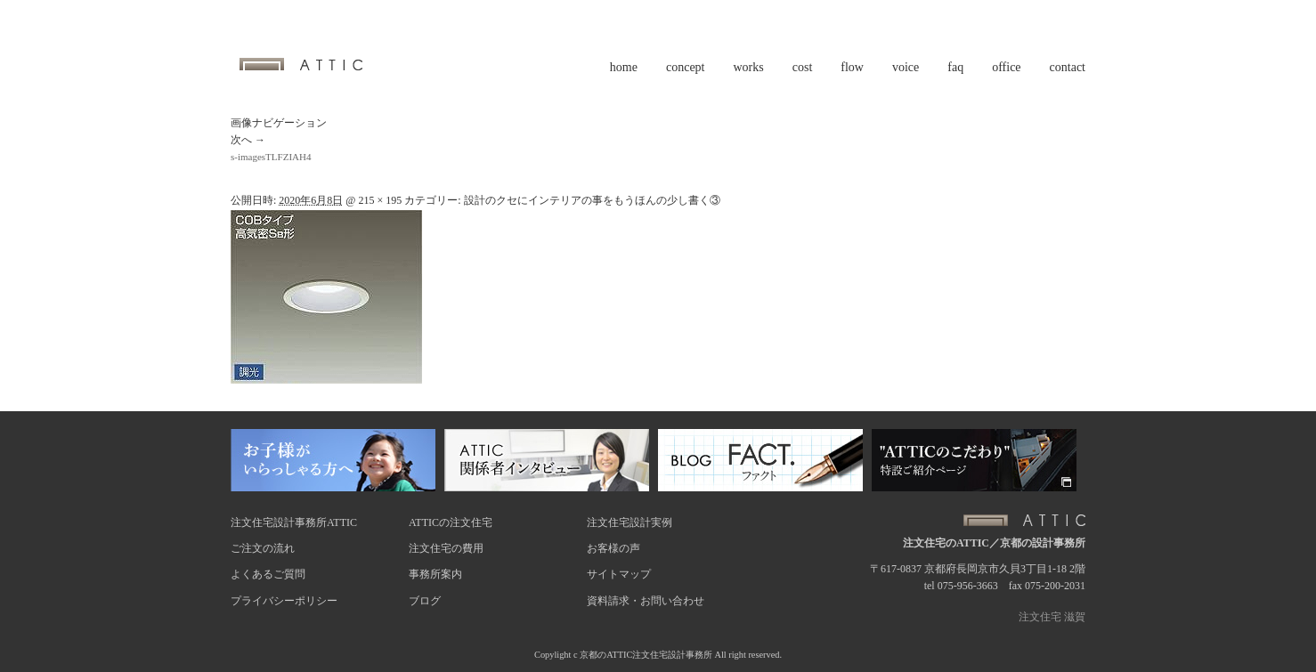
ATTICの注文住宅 (450, 522)
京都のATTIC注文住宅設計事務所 (646, 655)
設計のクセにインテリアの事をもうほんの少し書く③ (592, 200)
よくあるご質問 (268, 574)
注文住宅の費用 (446, 548)
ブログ (425, 601)
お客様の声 (613, 548)
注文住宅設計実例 (629, 522)
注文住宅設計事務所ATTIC (294, 522)
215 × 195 (380, 200)
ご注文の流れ (263, 548)
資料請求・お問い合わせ (645, 601)
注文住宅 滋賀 (1052, 617)
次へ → (248, 140)
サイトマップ (619, 574)
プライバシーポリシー (284, 601)
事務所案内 (435, 574)
